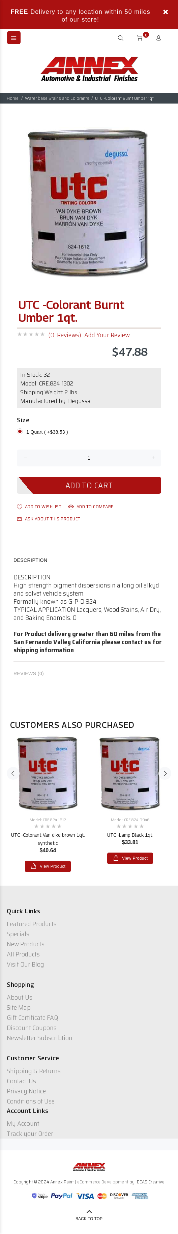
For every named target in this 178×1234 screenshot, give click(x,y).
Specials (18, 934)
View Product (51, 866)
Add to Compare (91, 506)
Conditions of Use (31, 1101)
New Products (25, 944)
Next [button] (164, 773)
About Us (19, 997)
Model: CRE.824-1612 (48, 819)
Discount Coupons (32, 1028)
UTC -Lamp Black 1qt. (130, 835)
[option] (89, 202)
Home (13, 98)
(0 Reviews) (64, 335)
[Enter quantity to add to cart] (89, 458)
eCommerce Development (102, 1181)
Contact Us (21, 1081)
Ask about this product (49, 518)
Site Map (19, 1007)
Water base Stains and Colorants (57, 98)
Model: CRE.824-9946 (130, 819)
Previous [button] (13, 773)
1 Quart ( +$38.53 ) (47, 432)
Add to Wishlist (39, 506)
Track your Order (30, 1133)
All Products (23, 954)
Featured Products (32, 924)
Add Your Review (107, 335)
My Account (23, 1123)
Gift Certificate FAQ (32, 1017)
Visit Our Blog (25, 964)
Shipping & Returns (34, 1071)
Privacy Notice (26, 1091)
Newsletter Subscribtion (39, 1038)
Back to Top (89, 1218)
